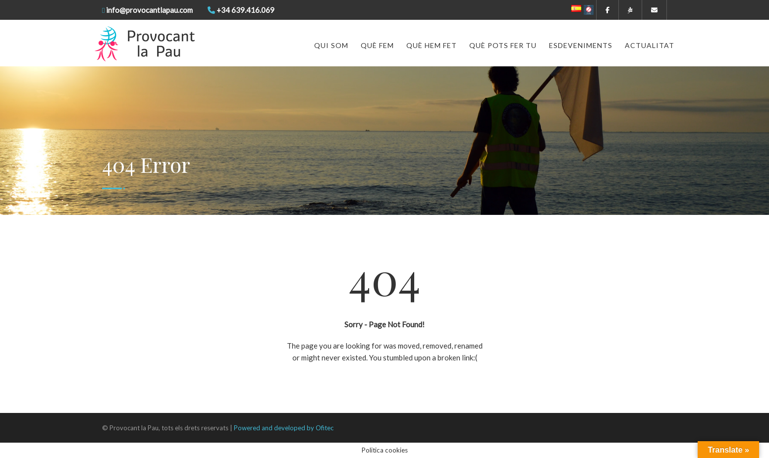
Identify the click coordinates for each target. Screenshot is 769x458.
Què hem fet (431, 45)
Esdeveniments (580, 45)
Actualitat (649, 45)
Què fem (377, 45)
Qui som (331, 45)
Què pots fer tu (503, 45)
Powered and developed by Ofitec (283, 428)
